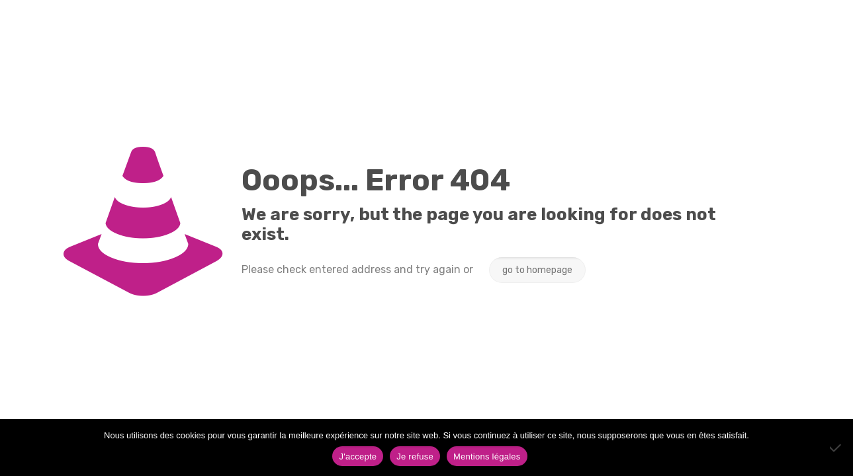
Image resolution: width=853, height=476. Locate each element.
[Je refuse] (836, 447)
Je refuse (414, 456)
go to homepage (537, 270)
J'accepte (358, 456)
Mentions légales (487, 456)
